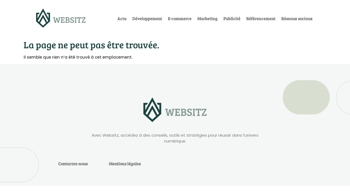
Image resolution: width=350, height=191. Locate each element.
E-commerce (179, 18)
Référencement (260, 18)
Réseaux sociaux (297, 18)
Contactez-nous (73, 163)
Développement (147, 18)
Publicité (231, 18)
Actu (121, 18)
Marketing (207, 18)
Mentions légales (125, 163)
